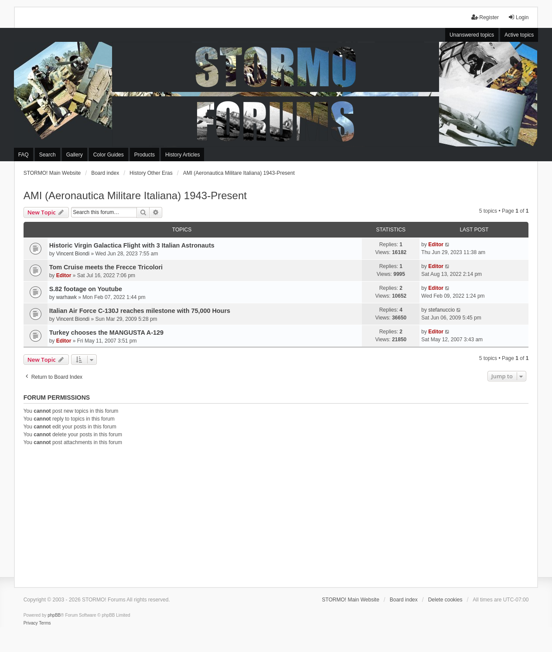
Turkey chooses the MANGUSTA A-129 (106, 332)
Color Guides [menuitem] (108, 155)
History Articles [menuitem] (182, 155)
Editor (435, 244)
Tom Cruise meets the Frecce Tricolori (106, 267)
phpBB (54, 615)
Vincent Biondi (73, 254)
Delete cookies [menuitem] (445, 600)
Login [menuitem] (518, 17)
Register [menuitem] (485, 17)
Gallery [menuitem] (74, 155)
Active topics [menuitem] (519, 35)
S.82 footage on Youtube (85, 288)
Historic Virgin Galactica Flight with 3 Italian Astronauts (132, 245)
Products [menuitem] (144, 155)
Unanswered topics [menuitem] (472, 35)
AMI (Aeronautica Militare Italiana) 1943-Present (135, 195)
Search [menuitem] (47, 155)
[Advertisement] (276, 515)
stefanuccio (441, 310)
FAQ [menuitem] (23, 155)
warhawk (66, 297)
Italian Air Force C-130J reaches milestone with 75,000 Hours (139, 310)
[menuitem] (31, 623)
